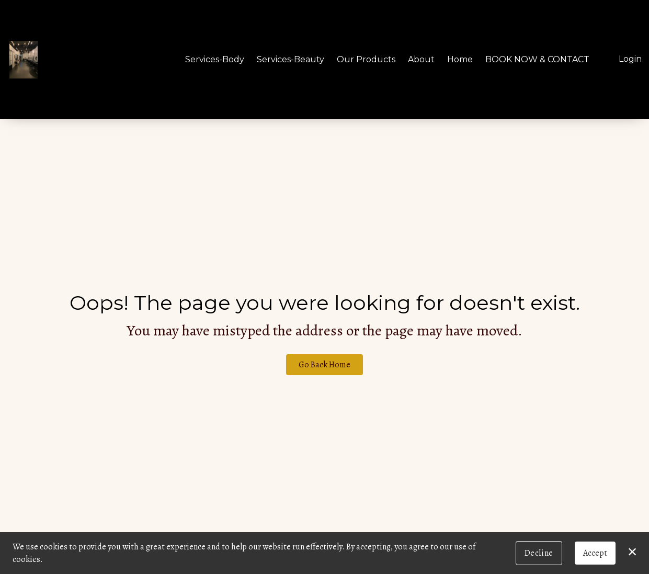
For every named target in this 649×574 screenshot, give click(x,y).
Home (460, 59)
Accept (595, 553)
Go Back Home (324, 364)
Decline (539, 553)
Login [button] (630, 59)
